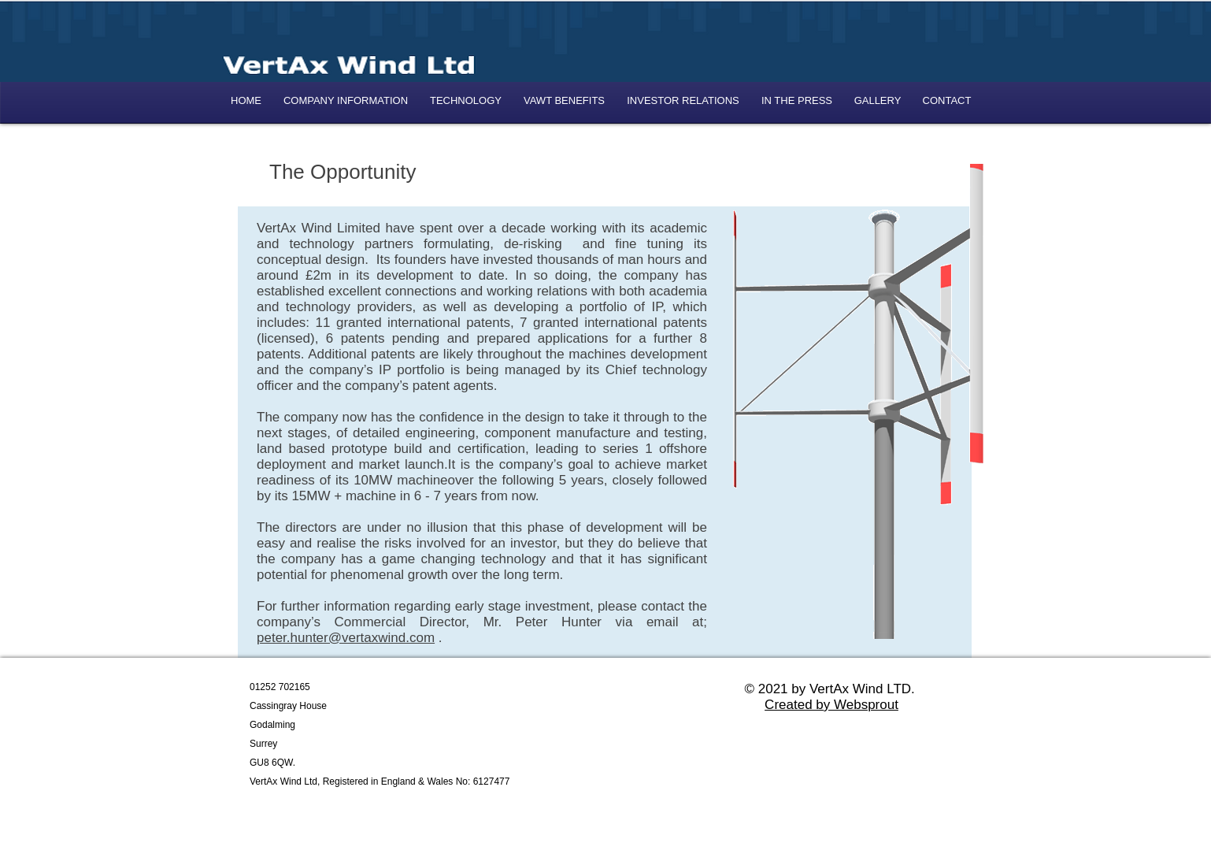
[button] (683, 100)
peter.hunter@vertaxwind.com (346, 637)
